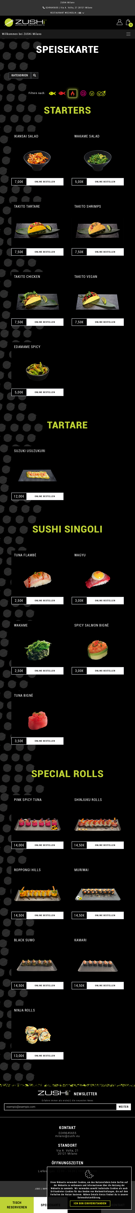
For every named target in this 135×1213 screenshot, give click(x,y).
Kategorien (20, 75)
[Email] (60, 1106)
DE (82, 13)
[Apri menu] (128, 34)
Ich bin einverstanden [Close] (90, 1203)
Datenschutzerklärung (89, 1197)
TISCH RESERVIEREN (17, 1205)
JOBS (37, 1189)
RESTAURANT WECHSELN (63, 13)
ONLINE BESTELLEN (45, 182)
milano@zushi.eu (67, 1136)
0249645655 (52, 7)
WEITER (124, 1106)
